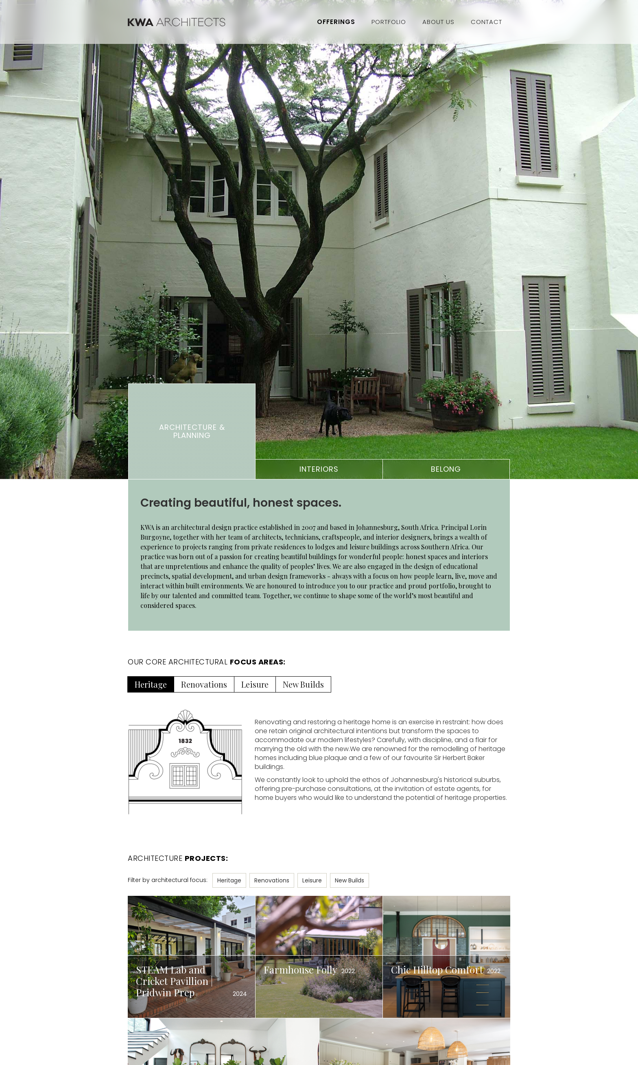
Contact (486, 21)
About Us (438, 21)
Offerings (336, 21)
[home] (218, 21)
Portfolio (388, 21)
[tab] (192, 431)
